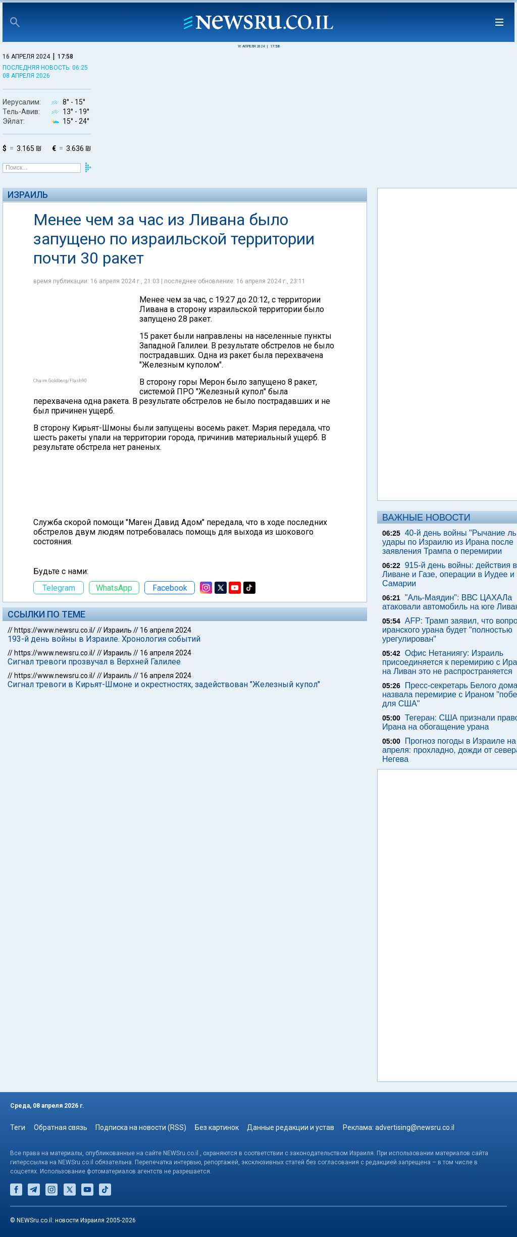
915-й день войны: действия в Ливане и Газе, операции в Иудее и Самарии (449, 574)
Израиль (28, 194)
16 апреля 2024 (165, 630)
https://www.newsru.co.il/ (54, 630)
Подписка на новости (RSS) (140, 1127)
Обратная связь (60, 1127)
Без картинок (217, 1127)
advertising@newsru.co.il (414, 1127)
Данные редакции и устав (290, 1127)
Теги (17, 1127)
